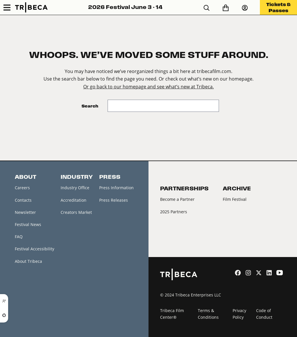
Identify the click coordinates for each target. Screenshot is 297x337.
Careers (22, 187)
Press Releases (113, 200)
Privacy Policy (239, 314)
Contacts (23, 200)
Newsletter (25, 212)
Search (90, 106)
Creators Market (76, 212)
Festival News (28, 224)
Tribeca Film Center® (172, 314)
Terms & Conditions (208, 314)
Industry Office (75, 187)
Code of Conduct (264, 314)
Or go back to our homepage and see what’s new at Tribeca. (148, 86)
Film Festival (235, 199)
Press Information (116, 187)
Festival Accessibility (34, 249)
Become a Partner (177, 199)
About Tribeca (28, 261)
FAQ (19, 236)
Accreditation (73, 200)
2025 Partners (173, 211)
